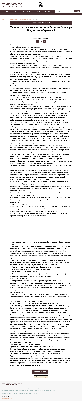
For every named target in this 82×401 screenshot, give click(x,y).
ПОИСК (77, 11)
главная (5, 12)
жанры (14, 12)
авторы (30, 12)
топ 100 (22, 12)
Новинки (39, 12)
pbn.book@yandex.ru (7, 398)
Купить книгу (40, 372)
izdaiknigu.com (12, 4)
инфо (47, 12)
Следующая (43, 377)
